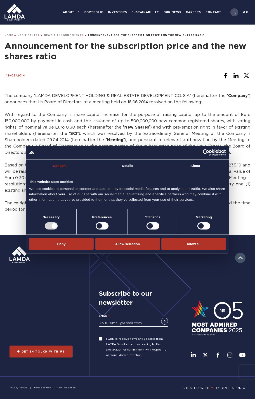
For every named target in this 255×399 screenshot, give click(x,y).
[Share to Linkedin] (236, 75)
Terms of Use (42, 387)
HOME (9, 35)
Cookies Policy (66, 387)
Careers (193, 12)
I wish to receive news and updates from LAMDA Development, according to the (134, 341)
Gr (245, 12)
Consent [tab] (60, 165)
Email (103, 315)
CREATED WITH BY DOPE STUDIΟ (214, 387)
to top (240, 258)
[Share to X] (246, 75)
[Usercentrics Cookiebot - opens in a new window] (206, 152)
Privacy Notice (18, 387)
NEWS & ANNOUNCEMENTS (63, 35)
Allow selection (127, 244)
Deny (61, 244)
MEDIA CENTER (28, 35)
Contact (213, 12)
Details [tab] (127, 165)
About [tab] (195, 165)
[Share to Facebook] (226, 75)
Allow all (194, 244)
